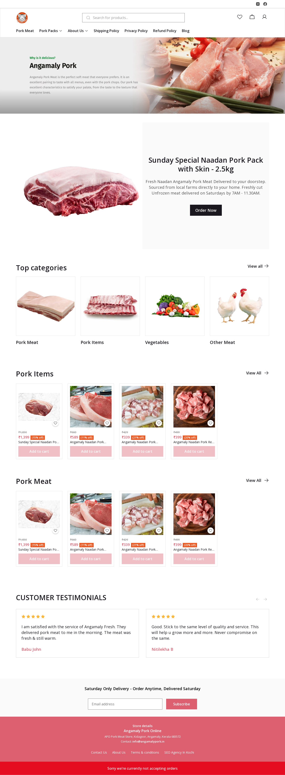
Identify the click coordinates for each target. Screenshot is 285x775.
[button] (240, 17)
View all (258, 271)
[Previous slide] (258, 599)
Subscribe (181, 704)
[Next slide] (265, 599)
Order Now (206, 210)
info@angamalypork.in (148, 741)
